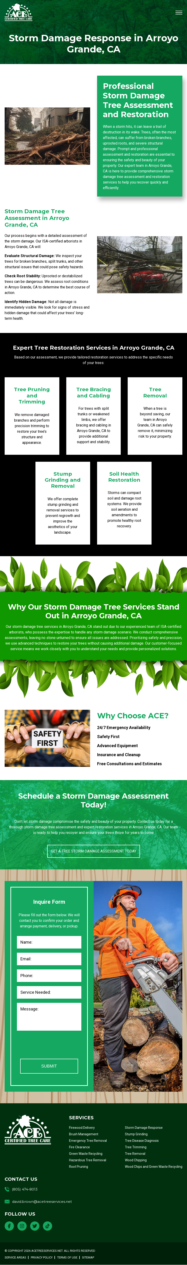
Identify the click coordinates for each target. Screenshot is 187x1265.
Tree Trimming (135, 1147)
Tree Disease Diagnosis (142, 1141)
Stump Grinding (136, 1134)
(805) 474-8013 (25, 1189)
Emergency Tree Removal (88, 1141)
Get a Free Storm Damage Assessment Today (93, 851)
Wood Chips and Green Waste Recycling (153, 1167)
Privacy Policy (42, 1257)
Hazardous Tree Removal (87, 1160)
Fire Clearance (79, 1147)
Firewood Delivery (82, 1128)
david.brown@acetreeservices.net (42, 1202)
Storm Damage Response (144, 1128)
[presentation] (52, 1045)
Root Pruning (78, 1167)
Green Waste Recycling (85, 1154)
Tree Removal (135, 1154)
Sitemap (88, 1257)
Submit (49, 1066)
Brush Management (83, 1134)
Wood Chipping (136, 1160)
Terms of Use (67, 1257)
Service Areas (15, 1257)
